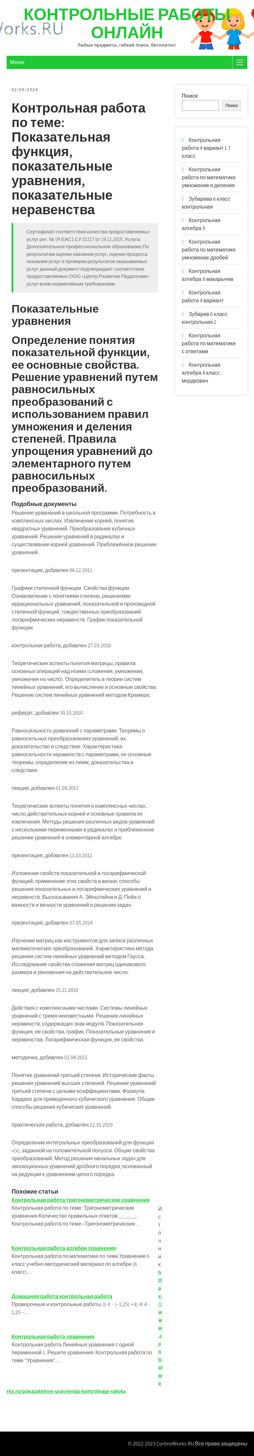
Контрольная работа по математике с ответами (209, 343)
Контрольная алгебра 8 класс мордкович (201, 372)
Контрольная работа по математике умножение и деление (209, 177)
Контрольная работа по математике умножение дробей (209, 249)
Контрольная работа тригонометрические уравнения (80, 1200)
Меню (17, 62)
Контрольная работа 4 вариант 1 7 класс (206, 148)
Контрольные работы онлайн (126, 23)
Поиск (190, 95)
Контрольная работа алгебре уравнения (64, 1248)
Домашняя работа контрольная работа (62, 1296)
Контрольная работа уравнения (53, 1336)
